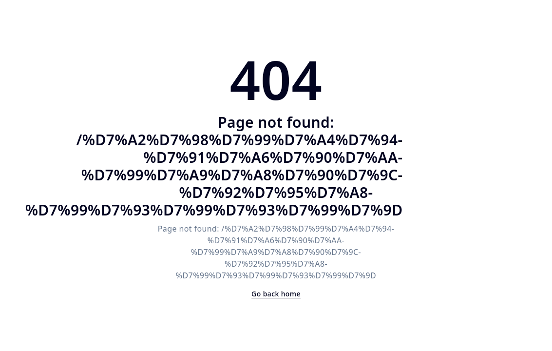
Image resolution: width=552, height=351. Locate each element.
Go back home (276, 293)
